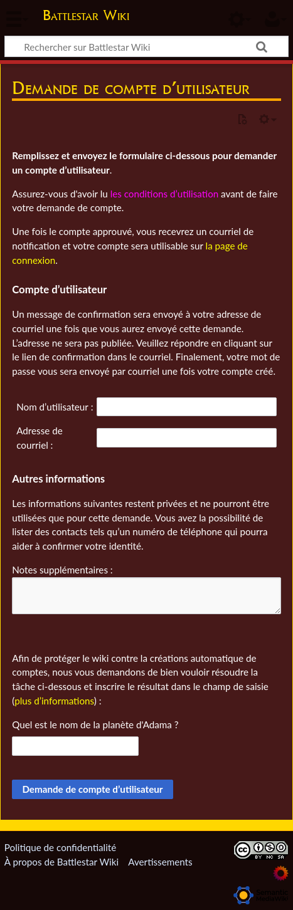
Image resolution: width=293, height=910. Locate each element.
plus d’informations (54, 700)
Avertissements (160, 861)
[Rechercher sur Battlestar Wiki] (146, 46)
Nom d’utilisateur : (54, 406)
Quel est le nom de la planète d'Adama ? (95, 724)
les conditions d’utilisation (164, 193)
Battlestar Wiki (86, 16)
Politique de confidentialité (60, 847)
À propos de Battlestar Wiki (61, 861)
